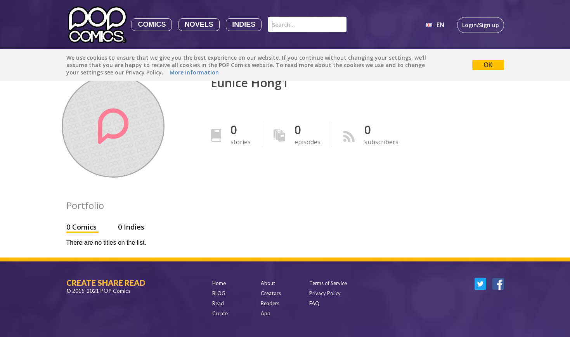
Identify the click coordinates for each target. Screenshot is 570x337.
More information (194, 72)
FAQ (314, 303)
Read (218, 303)
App (265, 313)
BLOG (218, 293)
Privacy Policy (325, 293)
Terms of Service (328, 283)
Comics (152, 24)
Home (219, 283)
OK (487, 65)
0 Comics (82, 227)
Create (220, 313)
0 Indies (131, 227)
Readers (270, 303)
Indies (243, 24)
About (268, 283)
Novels (199, 24)
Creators (271, 293)
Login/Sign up (480, 25)
